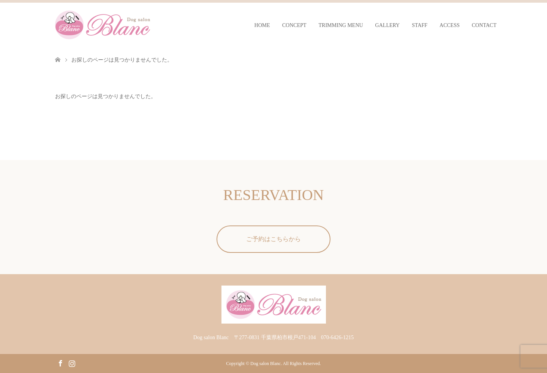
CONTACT (484, 25)
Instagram (71, 362)
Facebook (60, 362)
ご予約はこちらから (273, 239)
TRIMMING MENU (341, 25)
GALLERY (387, 25)
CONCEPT (294, 25)
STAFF (419, 25)
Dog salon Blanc (265, 363)
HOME (262, 25)
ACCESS (449, 25)
